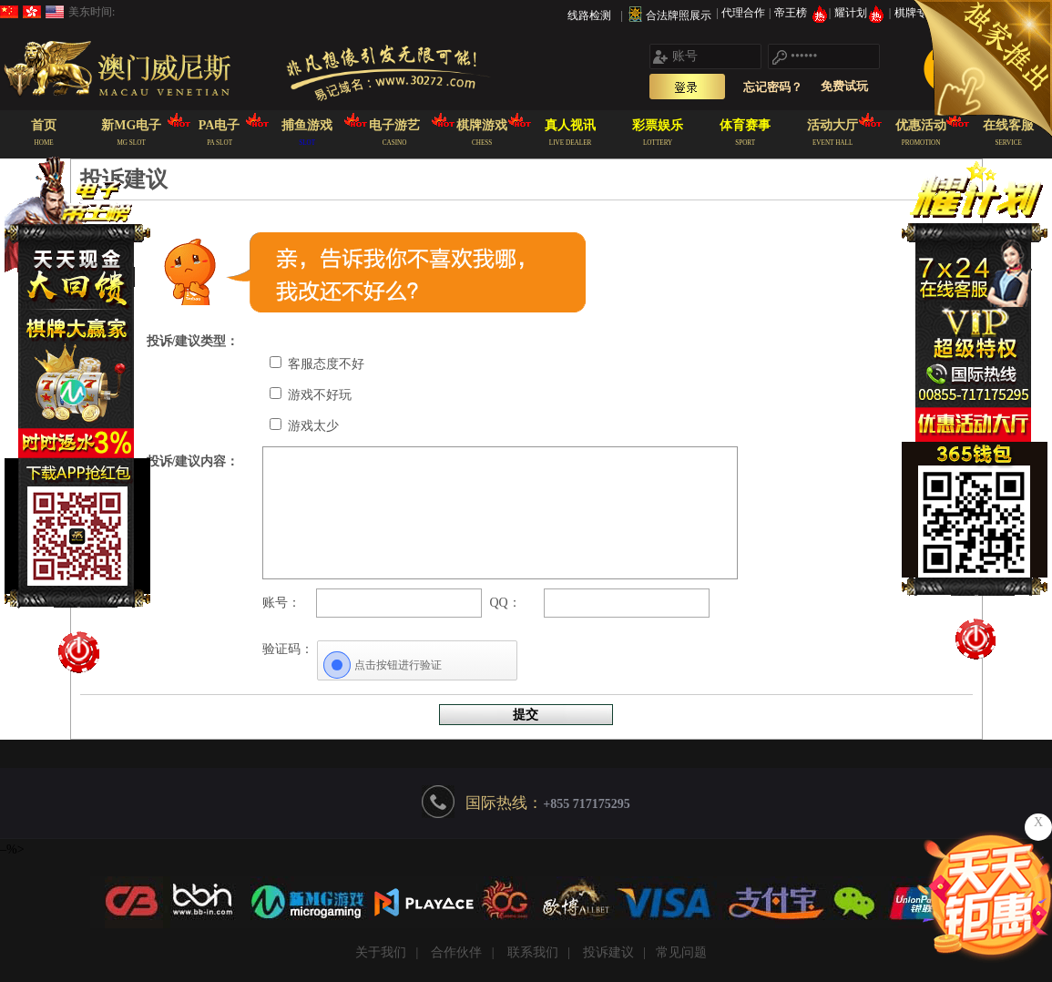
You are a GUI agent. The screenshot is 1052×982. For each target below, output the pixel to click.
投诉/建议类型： (193, 341)
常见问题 (681, 952)
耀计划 (861, 12)
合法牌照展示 (678, 15)
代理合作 (744, 12)
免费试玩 (844, 86)
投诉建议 (608, 952)
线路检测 (589, 15)
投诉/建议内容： (193, 461)
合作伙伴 (456, 952)
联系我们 (532, 952)
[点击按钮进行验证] (417, 665)
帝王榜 (801, 12)
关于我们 (380, 952)
